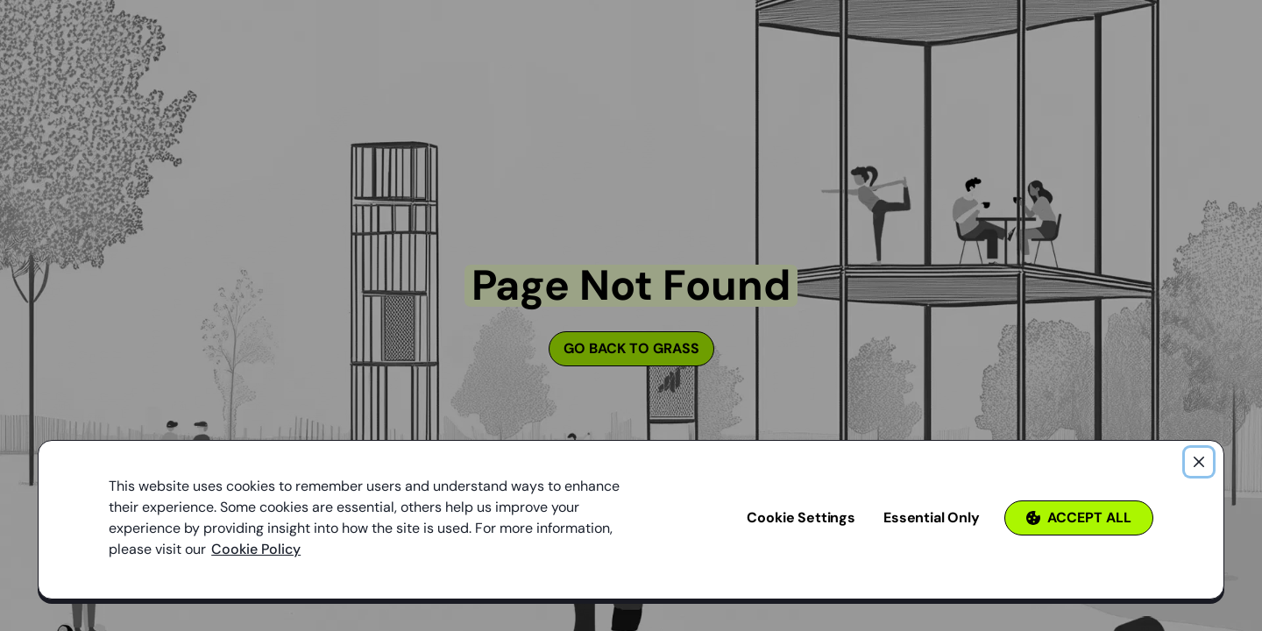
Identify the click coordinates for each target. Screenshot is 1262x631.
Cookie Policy (256, 549)
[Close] (1199, 462)
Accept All (1078, 517)
